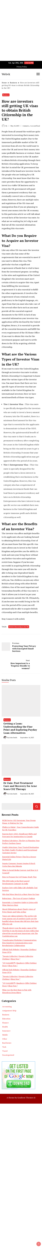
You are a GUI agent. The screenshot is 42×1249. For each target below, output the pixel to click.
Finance (5, 1022)
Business (6, 95)
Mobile (5, 1035)
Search (36, 806)
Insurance (6, 1031)
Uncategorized (8, 1055)
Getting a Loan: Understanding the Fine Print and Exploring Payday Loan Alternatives (20, 728)
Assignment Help (9, 1010)
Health (5, 1026)
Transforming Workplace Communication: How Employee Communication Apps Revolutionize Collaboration (19, 943)
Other (4, 1039)
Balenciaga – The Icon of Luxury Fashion (18, 898)
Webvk (6, 74)
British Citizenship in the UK (19, 627)
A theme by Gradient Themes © (21, 1097)
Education (6, 1018)
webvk (22, 618)
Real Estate (6, 1043)
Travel (5, 1051)
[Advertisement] (21, 21)
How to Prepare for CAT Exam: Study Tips (19, 877)
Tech (4, 1047)
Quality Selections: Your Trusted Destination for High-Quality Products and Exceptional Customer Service (20, 850)
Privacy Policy (22, 67)
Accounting (7, 1006)
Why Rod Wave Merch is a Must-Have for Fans (20, 894)
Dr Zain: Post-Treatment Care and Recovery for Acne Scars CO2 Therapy (20, 786)
